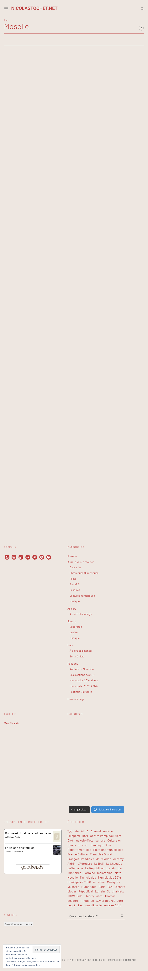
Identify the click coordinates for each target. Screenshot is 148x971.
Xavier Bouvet (105, 900)
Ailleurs (71, 608)
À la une (72, 556)
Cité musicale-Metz (80, 840)
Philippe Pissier (14, 837)
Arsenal (96, 831)
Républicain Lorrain (91, 891)
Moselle (72, 877)
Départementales (79, 849)
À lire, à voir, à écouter (80, 561)
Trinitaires (87, 900)
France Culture (77, 854)
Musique (75, 601)
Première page (75, 699)
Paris (102, 886)
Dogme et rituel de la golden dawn (28, 833)
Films (73, 578)
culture (100, 840)
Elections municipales (108, 849)
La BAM (99, 863)
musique (99, 882)
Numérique (89, 886)
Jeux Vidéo (103, 859)
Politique (72, 663)
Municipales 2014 (109, 877)
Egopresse (76, 626)
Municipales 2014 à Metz (84, 680)
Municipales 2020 (79, 882)
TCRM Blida (74, 896)
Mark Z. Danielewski (15, 851)
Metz (70, 645)
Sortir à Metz (77, 656)
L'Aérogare (85, 863)
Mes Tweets (12, 723)
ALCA (84, 831)
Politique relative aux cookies (26, 964)
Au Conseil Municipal (82, 669)
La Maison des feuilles (19, 847)
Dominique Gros (100, 845)
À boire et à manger (81, 614)
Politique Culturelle (81, 691)
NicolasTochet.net (34, 8)
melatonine (105, 873)
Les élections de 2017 (82, 674)
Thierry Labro (93, 896)
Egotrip (71, 621)
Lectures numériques (82, 595)
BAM (85, 835)
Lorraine (89, 873)
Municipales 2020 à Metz (84, 686)
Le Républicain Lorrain (100, 868)
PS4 (110, 886)
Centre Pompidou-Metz (105, 835)
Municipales (88, 877)
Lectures (75, 589)
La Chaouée (114, 863)
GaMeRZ (74, 584)
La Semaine (75, 868)
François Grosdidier (80, 859)
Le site (73, 632)
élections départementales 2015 (99, 905)
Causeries (75, 567)
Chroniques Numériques (84, 572)
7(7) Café (73, 831)
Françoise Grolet (101, 854)
